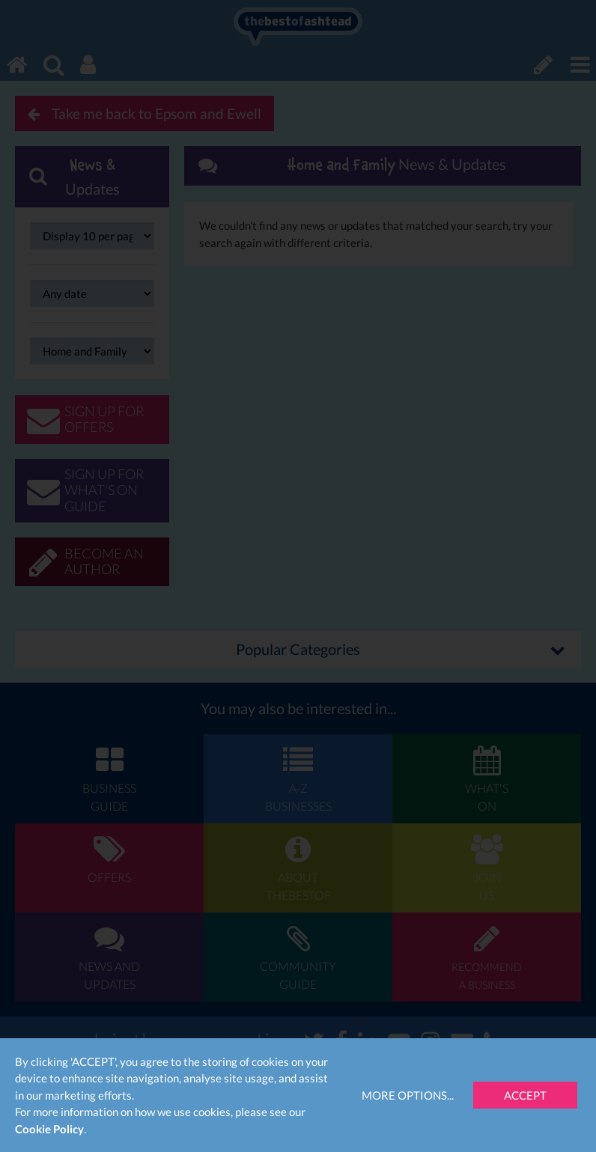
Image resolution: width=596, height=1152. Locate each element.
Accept (525, 1095)
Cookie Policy (49, 1129)
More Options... (408, 1095)
